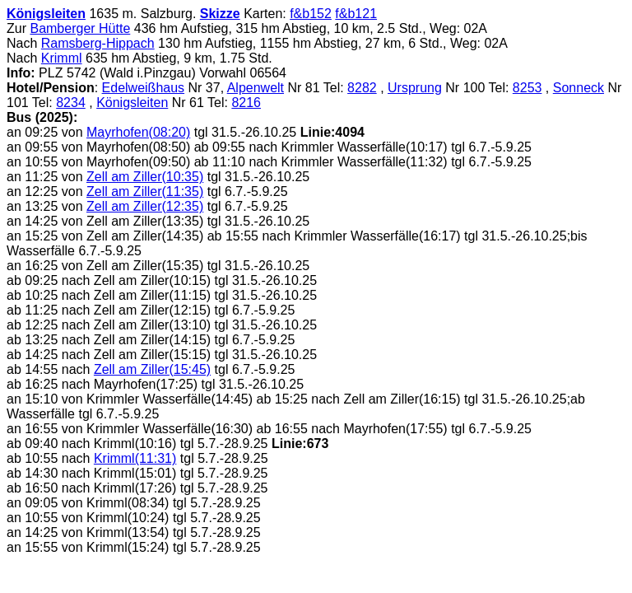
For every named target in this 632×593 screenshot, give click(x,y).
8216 (246, 103)
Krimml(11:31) (135, 458)
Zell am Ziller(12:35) (144, 206)
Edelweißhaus (143, 88)
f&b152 (311, 14)
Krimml (61, 58)
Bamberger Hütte (80, 28)
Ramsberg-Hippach (98, 43)
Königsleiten (46, 14)
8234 (71, 103)
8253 (527, 88)
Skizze (220, 14)
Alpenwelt (255, 88)
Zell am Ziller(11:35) (144, 191)
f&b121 (356, 14)
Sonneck (578, 88)
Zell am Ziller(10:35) (144, 177)
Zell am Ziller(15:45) (152, 369)
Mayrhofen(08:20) (138, 132)
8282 (362, 88)
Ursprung (415, 88)
